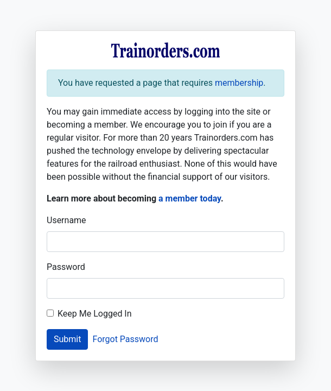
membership (239, 83)
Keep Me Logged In (95, 313)
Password (66, 267)
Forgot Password (125, 339)
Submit (67, 339)
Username (66, 220)
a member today (189, 198)
